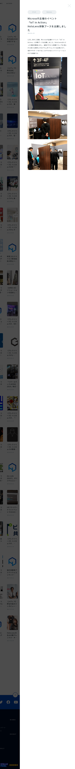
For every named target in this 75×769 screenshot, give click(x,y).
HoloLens (52, 16)
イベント (52, 12)
